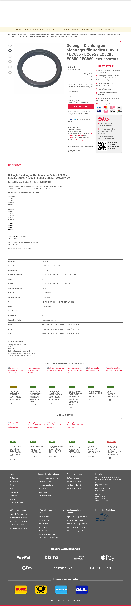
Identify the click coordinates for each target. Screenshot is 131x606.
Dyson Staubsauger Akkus (75, 520)
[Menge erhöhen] (77, 97)
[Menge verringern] (69, 97)
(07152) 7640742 (102, 485)
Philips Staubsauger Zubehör (76, 531)
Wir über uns (14, 478)
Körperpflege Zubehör (74, 488)
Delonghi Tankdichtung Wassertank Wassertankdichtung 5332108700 (94, 449)
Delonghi (45, 279)
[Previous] (117, 419)
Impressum (42, 488)
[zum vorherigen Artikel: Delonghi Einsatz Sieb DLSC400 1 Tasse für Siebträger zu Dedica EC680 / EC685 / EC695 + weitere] (117, 41)
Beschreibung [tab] (15, 165)
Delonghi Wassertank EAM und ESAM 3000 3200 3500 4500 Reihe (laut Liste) (74, 449)
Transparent (47, 306)
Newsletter (13, 496)
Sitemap (12, 499)
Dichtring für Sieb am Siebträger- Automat (58, 302)
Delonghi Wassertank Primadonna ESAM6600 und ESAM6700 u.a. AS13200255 (36, 449)
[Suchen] (64, 9)
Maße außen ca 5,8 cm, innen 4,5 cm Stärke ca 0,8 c (61, 325)
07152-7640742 (17, 2)
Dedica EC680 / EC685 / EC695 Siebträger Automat (60, 275)
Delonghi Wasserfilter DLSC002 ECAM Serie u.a (112, 394)
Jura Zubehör (43, 527)
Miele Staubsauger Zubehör (76, 527)
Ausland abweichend (74, 131)
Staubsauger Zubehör (74, 485)
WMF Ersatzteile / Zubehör (47, 534)
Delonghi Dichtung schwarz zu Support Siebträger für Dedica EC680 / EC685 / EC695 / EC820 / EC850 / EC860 (36, 396)
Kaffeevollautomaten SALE (18, 528)
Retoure (12, 488)
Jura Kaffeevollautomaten (18, 518)
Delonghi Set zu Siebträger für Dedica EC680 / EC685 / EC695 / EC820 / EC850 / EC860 (15, 395)
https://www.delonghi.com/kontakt (19, 355)
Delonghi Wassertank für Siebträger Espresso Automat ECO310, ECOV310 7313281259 (56, 449)
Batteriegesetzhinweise (46, 481)
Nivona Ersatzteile (44, 517)
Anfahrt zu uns (14, 481)
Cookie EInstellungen (16, 503)
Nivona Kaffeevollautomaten (19, 514)
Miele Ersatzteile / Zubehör (47, 531)
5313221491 (46, 297)
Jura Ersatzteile (43, 524)
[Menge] (73, 96)
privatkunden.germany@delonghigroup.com (22, 353)
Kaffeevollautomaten (74, 478)
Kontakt (12, 485)
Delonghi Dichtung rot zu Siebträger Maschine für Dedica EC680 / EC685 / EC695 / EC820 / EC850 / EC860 (55, 395)
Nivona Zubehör (44, 520)
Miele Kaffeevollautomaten (18, 521)
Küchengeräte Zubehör (74, 481)
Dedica (44, 315)
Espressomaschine (49, 320)
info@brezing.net (31, 2)
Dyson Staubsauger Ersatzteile (77, 517)
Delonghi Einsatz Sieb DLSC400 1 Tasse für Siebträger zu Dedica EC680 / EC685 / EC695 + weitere (114, 450)
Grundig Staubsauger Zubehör (77, 524)
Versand (80, 69)
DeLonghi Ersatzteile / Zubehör (48, 538)
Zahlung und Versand (45, 496)
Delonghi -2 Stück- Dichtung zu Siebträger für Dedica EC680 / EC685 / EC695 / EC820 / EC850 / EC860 (16, 451)
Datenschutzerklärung (46, 485)
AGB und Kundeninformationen (49, 478)
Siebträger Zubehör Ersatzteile (51, 266)
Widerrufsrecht (43, 492)
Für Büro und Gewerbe (17, 525)
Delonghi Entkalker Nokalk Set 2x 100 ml (95, 392)
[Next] (121, 419)
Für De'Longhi (47, 288)
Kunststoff (46, 293)
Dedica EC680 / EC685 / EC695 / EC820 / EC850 (57, 284)
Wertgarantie (14, 492)
